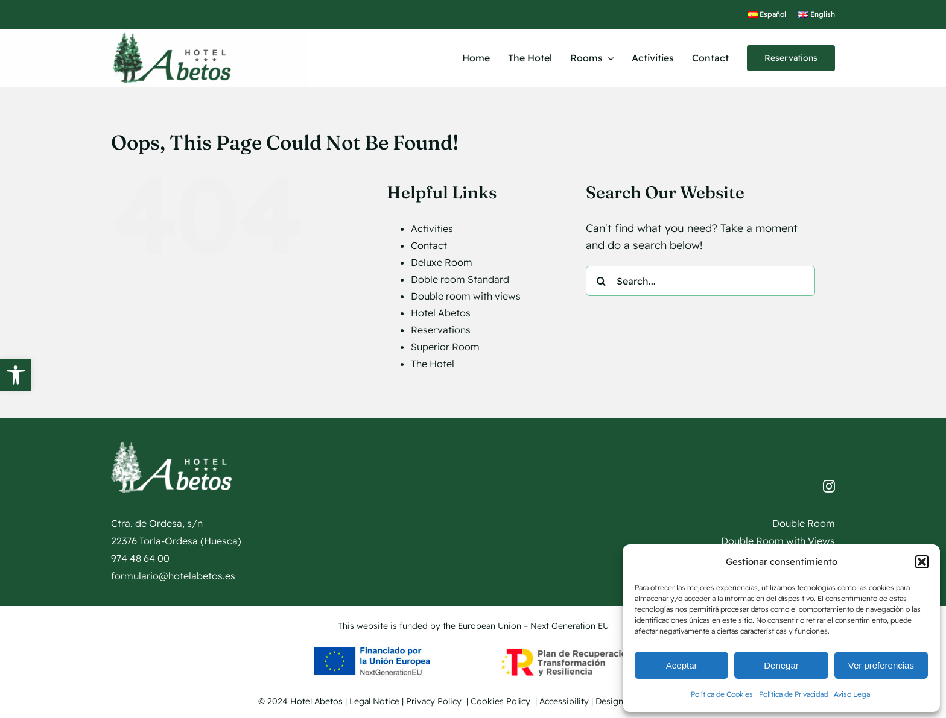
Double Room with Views (778, 541)
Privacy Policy (435, 701)
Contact (429, 245)
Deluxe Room (441, 262)
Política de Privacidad (793, 694)
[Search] (601, 281)
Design (620, 701)
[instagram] (829, 486)
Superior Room (445, 347)
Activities (432, 228)
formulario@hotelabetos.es (173, 576)
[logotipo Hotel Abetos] (171, 34)
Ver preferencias (881, 665)
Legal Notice (374, 701)
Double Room (803, 523)
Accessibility (564, 701)
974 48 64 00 (140, 558)
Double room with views (466, 296)
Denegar (781, 665)
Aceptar (681, 665)
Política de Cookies (722, 694)
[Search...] (700, 281)
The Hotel (432, 363)
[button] (15, 375)
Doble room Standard (460, 279)
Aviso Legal (853, 694)
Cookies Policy (502, 701)
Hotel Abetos (441, 313)
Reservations (441, 330)
